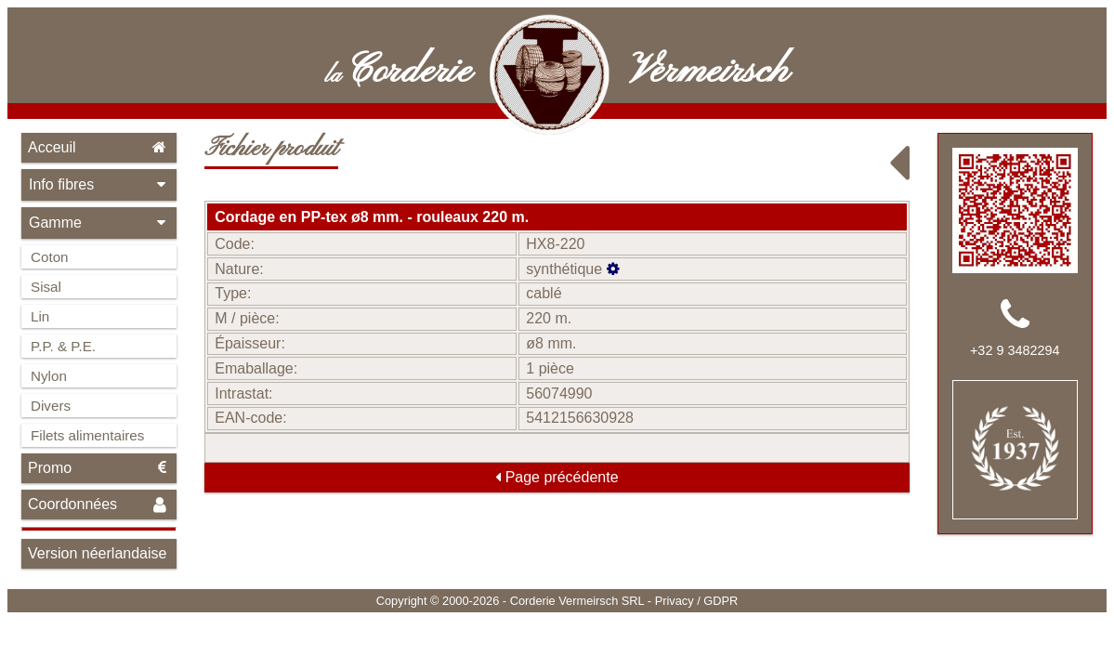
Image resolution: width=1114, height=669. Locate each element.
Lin (40, 316)
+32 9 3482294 (1014, 350)
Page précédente (556, 477)
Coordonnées (99, 505)
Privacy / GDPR (697, 601)
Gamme (99, 222)
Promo (99, 468)
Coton (50, 257)
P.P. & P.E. (63, 346)
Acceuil (99, 147)
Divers (51, 405)
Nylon (49, 376)
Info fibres (99, 184)
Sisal (46, 287)
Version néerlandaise (97, 553)
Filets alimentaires (87, 435)
